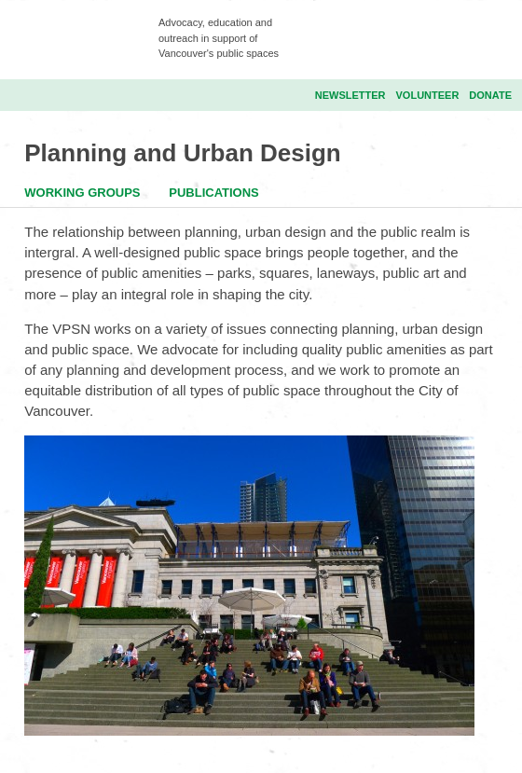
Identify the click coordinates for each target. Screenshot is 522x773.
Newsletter (350, 95)
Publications (214, 193)
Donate (490, 95)
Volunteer (428, 95)
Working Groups (82, 193)
